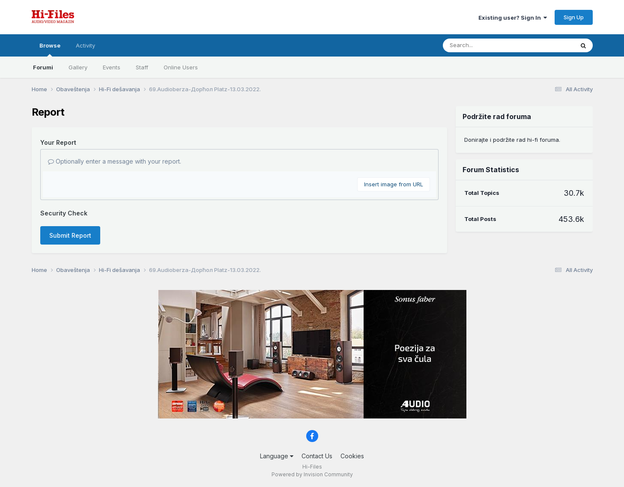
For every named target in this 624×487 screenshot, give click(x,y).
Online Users (181, 67)
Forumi (43, 67)
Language (276, 456)
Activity (85, 45)
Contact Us (317, 456)
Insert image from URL (393, 184)
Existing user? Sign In (512, 17)
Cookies (352, 456)
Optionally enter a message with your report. (114, 161)
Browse (49, 49)
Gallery (78, 67)
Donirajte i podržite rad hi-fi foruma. (512, 139)
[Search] (485, 45)
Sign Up (574, 17)
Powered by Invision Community (312, 474)
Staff (142, 67)
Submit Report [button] (70, 235)
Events (111, 67)
